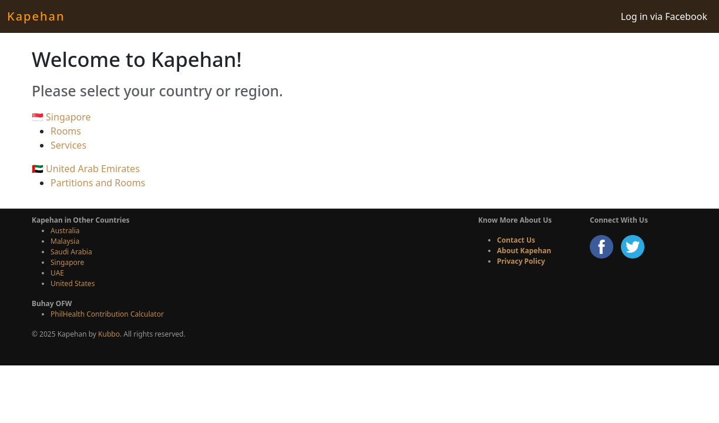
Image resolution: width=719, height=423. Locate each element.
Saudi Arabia (71, 252)
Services (68, 145)
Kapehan (36, 16)
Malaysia (65, 241)
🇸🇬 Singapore (61, 116)
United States (73, 283)
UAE (57, 273)
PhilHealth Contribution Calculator (107, 314)
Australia (65, 231)
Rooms (66, 131)
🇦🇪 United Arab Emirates (86, 168)
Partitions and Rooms (98, 182)
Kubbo (109, 334)
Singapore (67, 262)
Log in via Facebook (664, 16)
